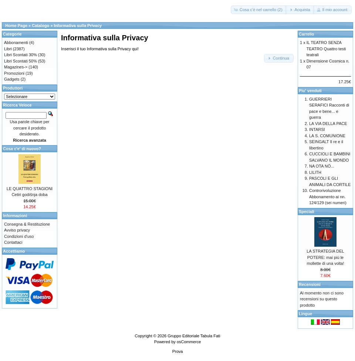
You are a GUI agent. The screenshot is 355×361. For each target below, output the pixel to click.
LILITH (315, 172)
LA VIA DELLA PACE (328, 123)
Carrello (306, 34)
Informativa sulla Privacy (78, 25)
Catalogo (40, 25)
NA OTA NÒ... (321, 166)
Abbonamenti (16, 42)
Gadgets (12, 79)
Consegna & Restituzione (27, 224)
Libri (8, 49)
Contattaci (13, 242)
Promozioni (14, 73)
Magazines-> (15, 67)
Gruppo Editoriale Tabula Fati (194, 336)
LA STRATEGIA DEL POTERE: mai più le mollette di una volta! (325, 257)
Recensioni (310, 284)
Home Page (16, 25)
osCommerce (189, 342)
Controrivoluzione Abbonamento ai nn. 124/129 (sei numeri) (327, 196)
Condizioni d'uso (19, 236)
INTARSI (317, 129)
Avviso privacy (17, 230)
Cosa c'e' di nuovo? (22, 148)
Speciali (306, 211)
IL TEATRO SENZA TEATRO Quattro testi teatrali (326, 48)
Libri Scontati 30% (20, 55)
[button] (259, 10)
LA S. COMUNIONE (327, 136)
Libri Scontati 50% (20, 61)
